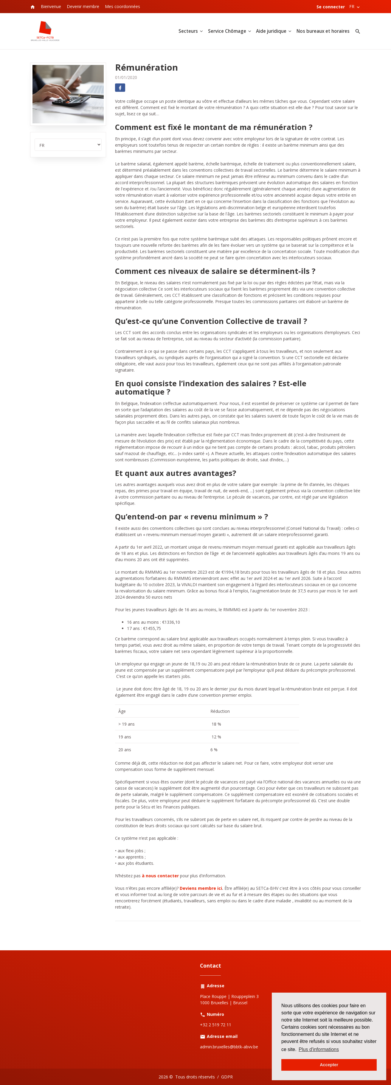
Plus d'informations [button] (319, 1049)
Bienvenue (51, 6)
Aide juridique (271, 31)
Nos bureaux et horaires (323, 31)
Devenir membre (83, 6)
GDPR (227, 1077)
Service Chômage (227, 31)
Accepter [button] (329, 1064)
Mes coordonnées (122, 6)
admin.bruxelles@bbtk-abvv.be (229, 1047)
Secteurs (188, 31)
